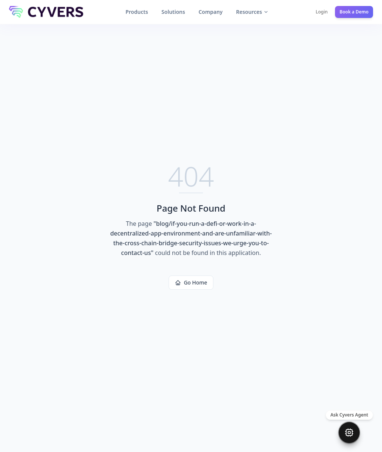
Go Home (191, 282)
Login (322, 12)
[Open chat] (349, 432)
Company (210, 11)
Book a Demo (354, 12)
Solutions (173, 11)
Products (136, 11)
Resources (252, 11)
